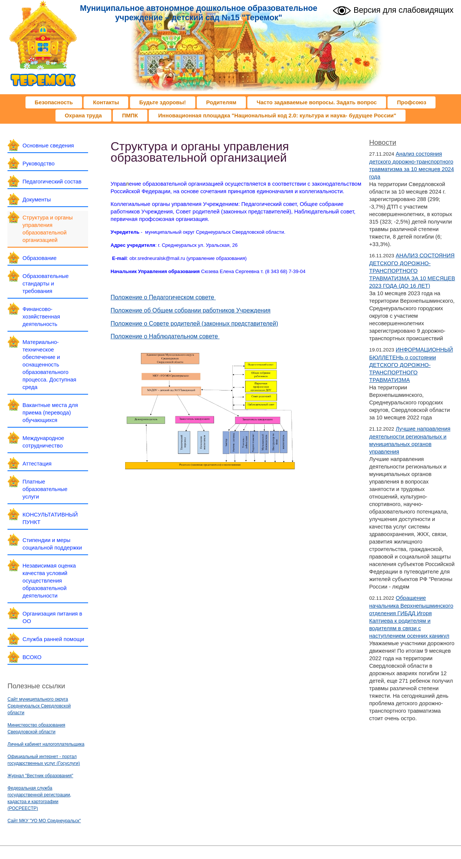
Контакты (106, 102)
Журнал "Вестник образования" (40, 775)
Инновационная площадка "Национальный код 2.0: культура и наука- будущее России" (277, 116)
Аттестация (36, 464)
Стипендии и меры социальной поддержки (52, 544)
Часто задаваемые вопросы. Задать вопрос (317, 102)
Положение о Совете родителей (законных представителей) (194, 323)
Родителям (221, 102)
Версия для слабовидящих (393, 9)
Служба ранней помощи (53, 639)
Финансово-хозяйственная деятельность (41, 316)
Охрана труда (83, 116)
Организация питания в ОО (52, 617)
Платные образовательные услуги (44, 489)
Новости (382, 142)
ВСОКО (32, 657)
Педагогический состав (51, 182)
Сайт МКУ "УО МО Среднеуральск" (44, 820)
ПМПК (130, 116)
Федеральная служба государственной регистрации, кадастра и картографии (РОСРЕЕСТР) (39, 798)
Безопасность (54, 102)
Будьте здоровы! (162, 102)
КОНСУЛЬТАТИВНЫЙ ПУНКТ (50, 518)
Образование (39, 258)
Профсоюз (411, 102)
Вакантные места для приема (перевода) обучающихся (50, 412)
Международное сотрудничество (43, 442)
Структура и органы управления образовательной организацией (47, 229)
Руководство (38, 164)
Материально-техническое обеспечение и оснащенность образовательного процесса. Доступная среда (49, 364)
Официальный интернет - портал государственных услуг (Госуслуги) (43, 760)
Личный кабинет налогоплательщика (45, 744)
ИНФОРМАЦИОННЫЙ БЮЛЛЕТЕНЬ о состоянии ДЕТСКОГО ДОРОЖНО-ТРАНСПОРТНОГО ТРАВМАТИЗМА (411, 365)
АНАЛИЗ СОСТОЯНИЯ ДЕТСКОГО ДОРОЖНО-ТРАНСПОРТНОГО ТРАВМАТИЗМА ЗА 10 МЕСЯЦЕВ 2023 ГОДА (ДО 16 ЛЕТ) (412, 270)
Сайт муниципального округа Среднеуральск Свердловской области (39, 706)
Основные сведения (48, 146)
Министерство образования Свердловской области (36, 728)
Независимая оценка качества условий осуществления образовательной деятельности (49, 581)
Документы (36, 200)
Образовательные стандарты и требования (45, 283)
